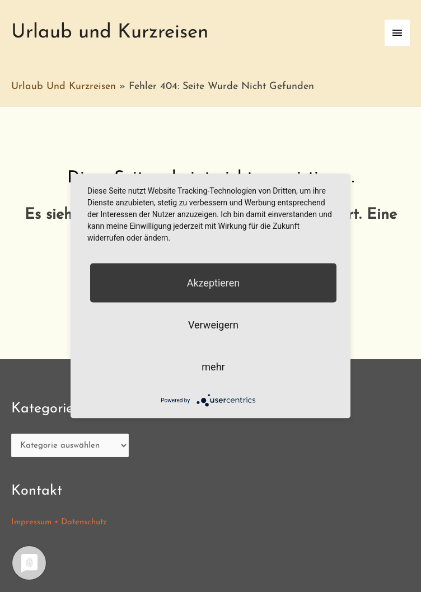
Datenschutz (84, 522)
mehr (213, 367)
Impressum (31, 522)
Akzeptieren (213, 283)
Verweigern (213, 325)
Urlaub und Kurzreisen (109, 33)
